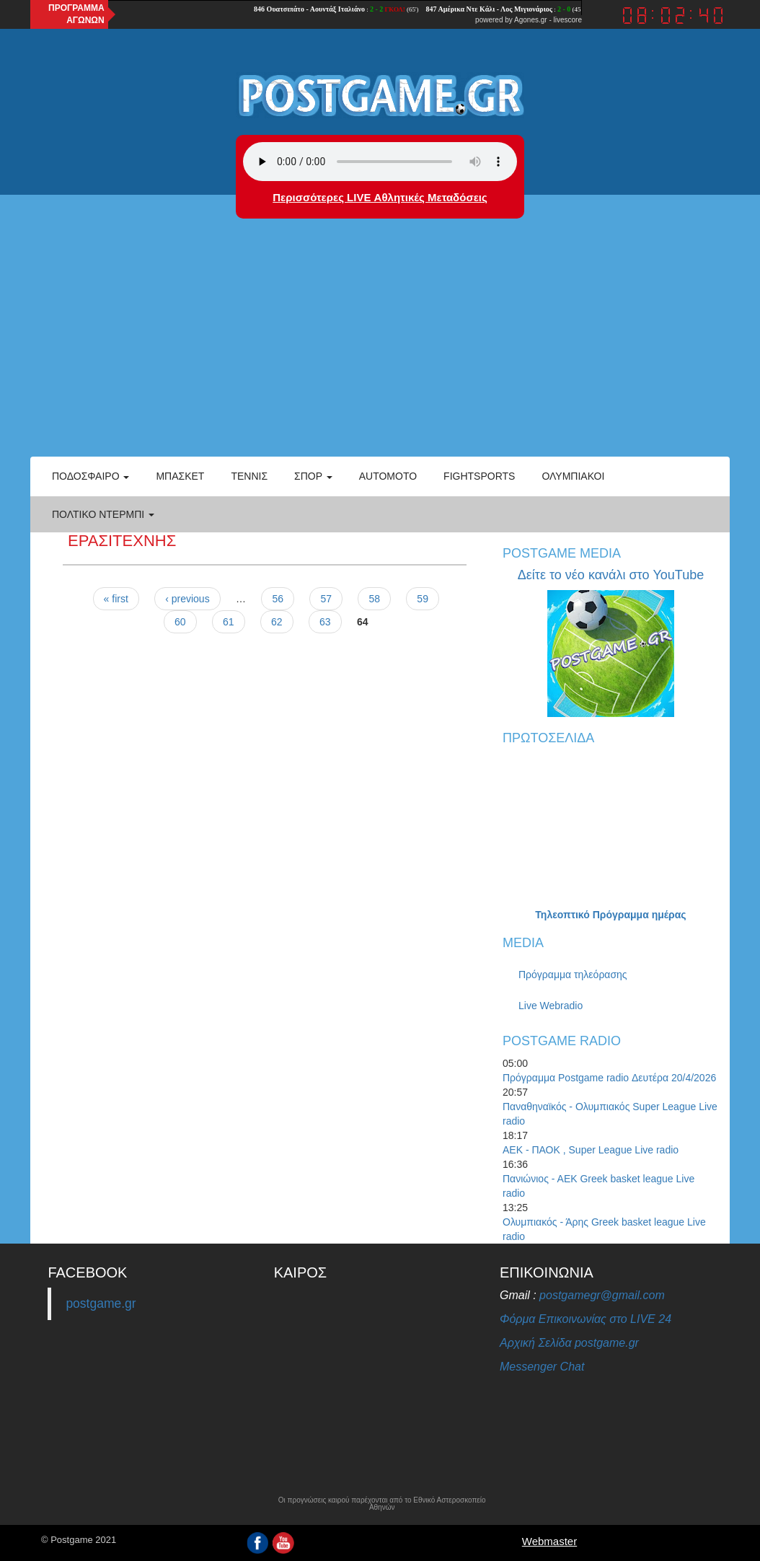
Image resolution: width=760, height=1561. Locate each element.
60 (180, 622)
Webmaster (549, 1541)
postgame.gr (101, 1303)
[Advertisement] (380, 348)
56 (277, 598)
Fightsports (479, 476)
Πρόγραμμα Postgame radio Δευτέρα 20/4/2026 (609, 1077)
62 (277, 622)
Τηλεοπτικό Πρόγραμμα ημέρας (610, 914)
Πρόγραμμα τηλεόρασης (572, 974)
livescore (568, 20)
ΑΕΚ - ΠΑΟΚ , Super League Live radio (591, 1150)
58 (374, 598)
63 (325, 622)
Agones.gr (530, 20)
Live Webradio (550, 1005)
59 (422, 598)
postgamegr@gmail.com (602, 1295)
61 (228, 622)
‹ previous (187, 598)
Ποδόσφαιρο (90, 476)
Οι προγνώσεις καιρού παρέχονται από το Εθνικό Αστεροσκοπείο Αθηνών (382, 1504)
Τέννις (249, 476)
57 (326, 598)
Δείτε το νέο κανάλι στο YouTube (611, 575)
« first (116, 598)
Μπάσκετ (180, 476)
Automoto (388, 476)
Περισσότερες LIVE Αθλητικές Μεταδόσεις (380, 197)
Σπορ (313, 476)
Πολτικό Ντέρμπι (103, 514)
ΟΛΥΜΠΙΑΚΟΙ (573, 476)
